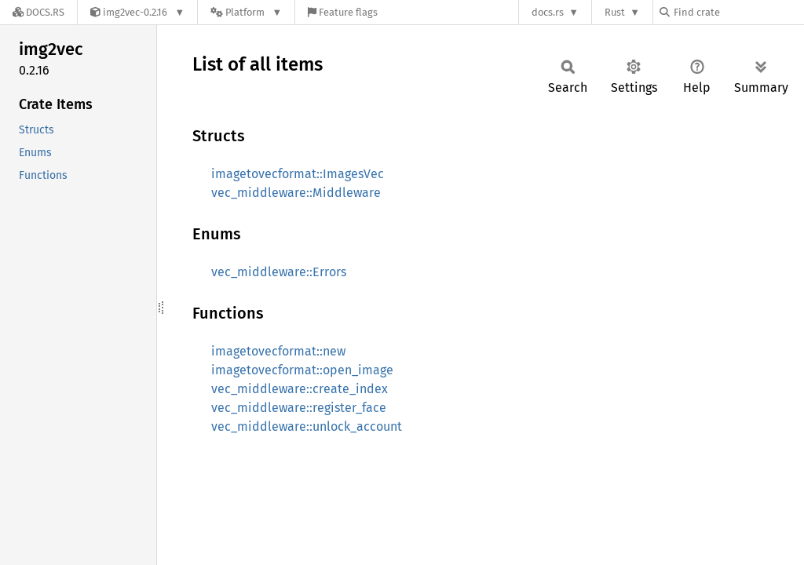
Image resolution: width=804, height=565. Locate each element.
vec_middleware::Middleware (296, 192)
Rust (615, 12)
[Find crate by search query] (738, 12)
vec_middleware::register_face (298, 407)
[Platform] (246, 12)
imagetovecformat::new (278, 351)
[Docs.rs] (38, 12)
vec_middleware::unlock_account (306, 426)
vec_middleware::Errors (278, 271)
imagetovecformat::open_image (302, 370)
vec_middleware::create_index (299, 388)
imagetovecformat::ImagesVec (297, 173)
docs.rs (548, 12)
